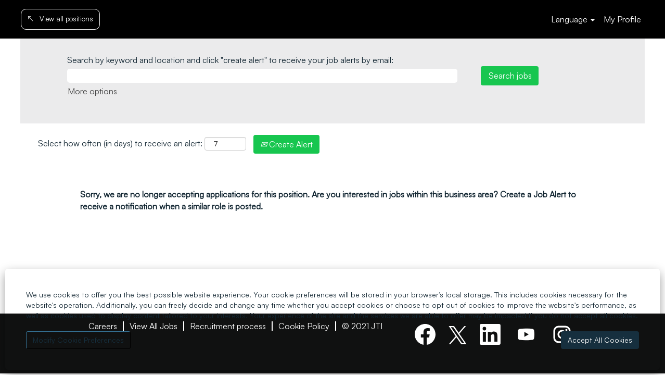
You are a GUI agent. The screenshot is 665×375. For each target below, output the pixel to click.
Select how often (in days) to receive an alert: (120, 143)
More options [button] (92, 91)
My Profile (622, 19)
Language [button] (573, 19)
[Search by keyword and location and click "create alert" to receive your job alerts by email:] (262, 76)
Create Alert (286, 144)
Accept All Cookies (600, 339)
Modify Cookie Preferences (78, 339)
